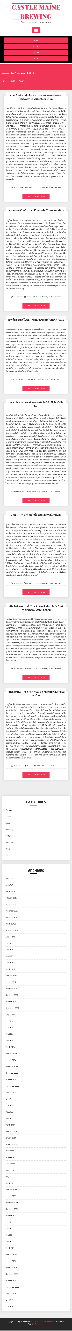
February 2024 (11, 1054)
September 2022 (12, 1164)
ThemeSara (39, 1324)
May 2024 (9, 1034)
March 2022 (10, 1183)
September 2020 (12, 1287)
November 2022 (12, 1151)
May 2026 (9, 878)
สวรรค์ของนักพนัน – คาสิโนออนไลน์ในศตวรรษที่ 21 (36, 211)
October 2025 (11, 924)
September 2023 (12, 1086)
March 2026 (10, 891)
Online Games (11, 842)
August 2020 (11, 1294)
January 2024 (11, 1060)
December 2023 (12, 1067)
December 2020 (12, 1268)
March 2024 (10, 1047)
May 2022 (9, 1177)
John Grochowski (17, 187)
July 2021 (9, 1222)
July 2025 (9, 943)
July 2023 (9, 1099)
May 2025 (9, 956)
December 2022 (12, 1144)
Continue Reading (36, 197)
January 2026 (11, 904)
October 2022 (11, 1157)
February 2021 (11, 1255)
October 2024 (11, 1002)
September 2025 (12, 930)
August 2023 (11, 1092)
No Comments (56, 187)
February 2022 (11, 1190)
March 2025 (10, 969)
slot (36, 58)
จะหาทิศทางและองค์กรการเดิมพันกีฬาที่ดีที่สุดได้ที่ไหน (36, 405)
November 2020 (12, 1274)
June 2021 (9, 1229)
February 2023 (11, 1131)
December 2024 (12, 989)
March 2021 (10, 1248)
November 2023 (12, 1073)
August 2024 (11, 1015)
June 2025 (9, 950)
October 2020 (11, 1281)
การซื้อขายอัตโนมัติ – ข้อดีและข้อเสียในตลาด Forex (36, 320)
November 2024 (12, 995)
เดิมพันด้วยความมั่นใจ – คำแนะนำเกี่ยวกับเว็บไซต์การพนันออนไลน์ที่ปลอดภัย (36, 608)
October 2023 (11, 1080)
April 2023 (9, 1118)
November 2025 (12, 917)
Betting (36, 46)
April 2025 (9, 963)
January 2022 (11, 1196)
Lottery (9, 836)
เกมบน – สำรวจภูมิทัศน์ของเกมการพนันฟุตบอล (36, 515)
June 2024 (9, 1028)
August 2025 (11, 937)
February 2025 (11, 976)
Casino (8, 816)
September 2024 (12, 1008)
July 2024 (9, 1021)
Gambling (36, 52)
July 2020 (9, 1300)
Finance (45, 380)
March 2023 (10, 1125)
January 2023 (11, 1138)
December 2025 (12, 911)
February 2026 (11, 898)
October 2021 (11, 1216)
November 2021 (12, 1209)
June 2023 (9, 1105)
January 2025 (11, 982)
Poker (8, 849)
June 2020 (9, 1307)
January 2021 (11, 1261)
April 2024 (9, 1041)
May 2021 (9, 1235)
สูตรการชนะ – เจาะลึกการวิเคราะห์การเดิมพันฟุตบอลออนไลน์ (36, 694)
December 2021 (12, 1203)
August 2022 (11, 1170)
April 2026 (9, 885)
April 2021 (9, 1242)
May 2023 (9, 1112)
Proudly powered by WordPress (42, 1322)
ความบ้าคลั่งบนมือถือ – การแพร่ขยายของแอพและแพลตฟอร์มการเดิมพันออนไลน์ (36, 97)
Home (36, 40)
